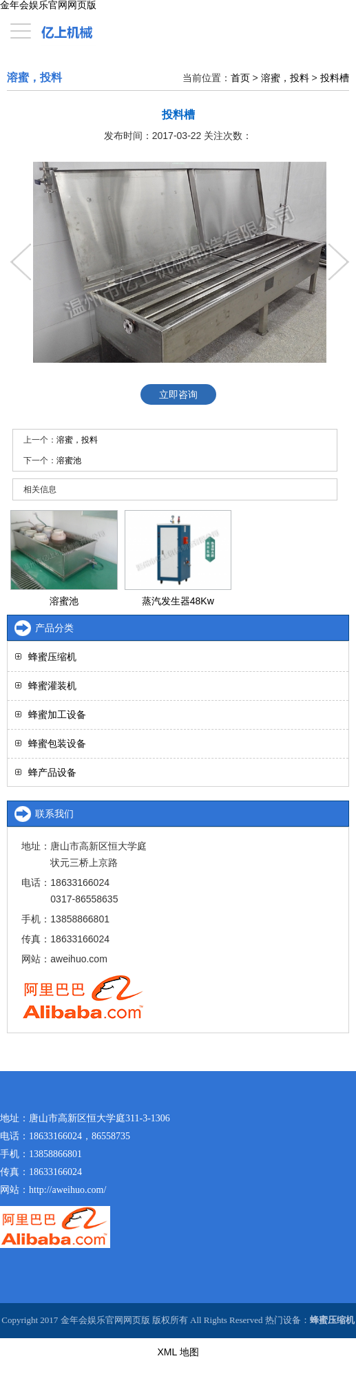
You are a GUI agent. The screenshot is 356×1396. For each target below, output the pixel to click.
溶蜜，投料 (285, 77)
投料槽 (334, 77)
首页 (240, 77)
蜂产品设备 (52, 772)
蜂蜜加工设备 (57, 714)
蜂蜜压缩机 (52, 656)
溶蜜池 (68, 460)
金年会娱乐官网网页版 (48, 5)
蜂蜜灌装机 (52, 685)
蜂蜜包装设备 (57, 743)
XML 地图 (177, 1351)
